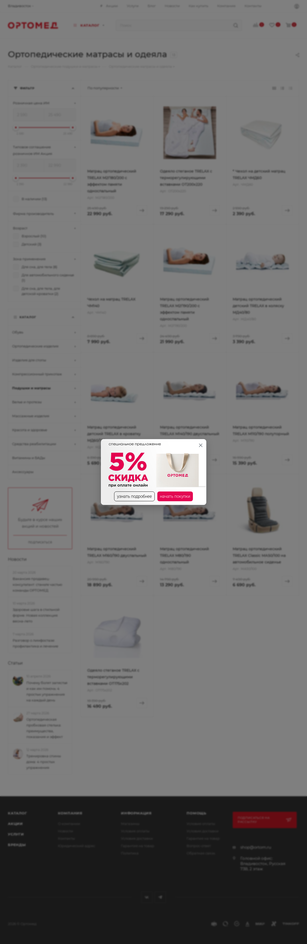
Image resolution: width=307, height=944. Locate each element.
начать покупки (175, 496)
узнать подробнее (134, 496)
